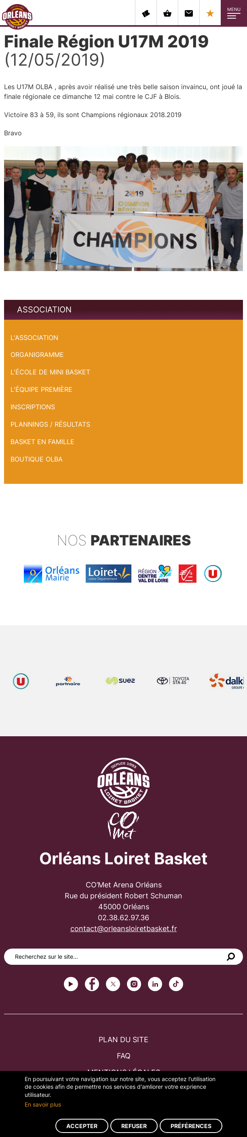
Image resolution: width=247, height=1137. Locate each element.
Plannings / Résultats (50, 424)
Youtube (71, 984)
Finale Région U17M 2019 (42, 324)
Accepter (81, 1125)
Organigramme (37, 355)
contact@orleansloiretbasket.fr (123, 928)
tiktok (176, 984)
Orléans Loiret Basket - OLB (17, 16)
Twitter (113, 984)
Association (44, 309)
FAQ (124, 1056)
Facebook (92, 984)
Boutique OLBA (37, 459)
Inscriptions (33, 407)
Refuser (134, 1125)
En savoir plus (43, 1104)
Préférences (191, 1125)
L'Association (34, 337)
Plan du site (123, 1039)
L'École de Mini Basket (50, 372)
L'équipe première (41, 389)
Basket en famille (42, 442)
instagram (134, 984)
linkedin (155, 984)
